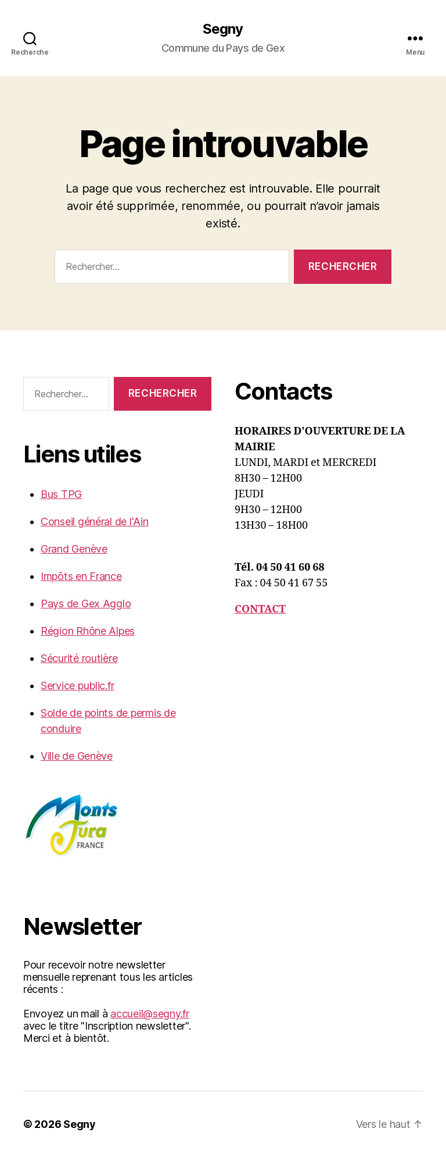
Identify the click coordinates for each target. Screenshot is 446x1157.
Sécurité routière (79, 658)
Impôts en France (81, 576)
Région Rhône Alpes (88, 631)
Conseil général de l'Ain (95, 521)
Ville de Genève (77, 756)
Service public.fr (77, 685)
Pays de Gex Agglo (86, 603)
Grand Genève (74, 549)
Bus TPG (61, 494)
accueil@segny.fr (149, 1014)
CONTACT (260, 609)
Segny (223, 29)
